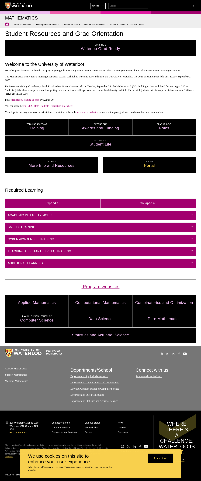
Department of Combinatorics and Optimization (94, 382)
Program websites (101, 286)
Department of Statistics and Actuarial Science (94, 401)
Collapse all (148, 203)
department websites (87, 112)
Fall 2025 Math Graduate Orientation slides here (48, 106)
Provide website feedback (149, 376)
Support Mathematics (16, 374)
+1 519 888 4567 (18, 432)
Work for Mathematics (16, 381)
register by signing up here (25, 99)
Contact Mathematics (16, 368)
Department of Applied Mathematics (89, 376)
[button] (169, 6)
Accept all (160, 458)
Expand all (52, 203)
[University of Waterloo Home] (18, 6)
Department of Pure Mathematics (87, 395)
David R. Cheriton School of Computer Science (94, 388)
